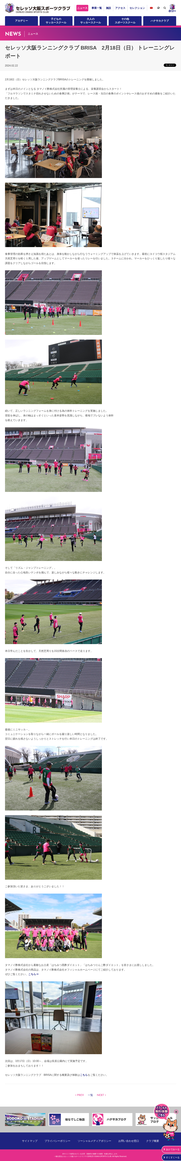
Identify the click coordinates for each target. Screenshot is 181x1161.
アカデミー (21, 20)
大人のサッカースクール (90, 21)
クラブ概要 (152, 1141)
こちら (84, 1075)
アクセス (120, 8)
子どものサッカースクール (56, 21)
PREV (80, 1095)
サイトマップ (29, 1141)
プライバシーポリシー (57, 1141)
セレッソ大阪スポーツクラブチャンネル (151, 8)
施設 (108, 8)
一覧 (90, 1095)
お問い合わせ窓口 (128, 1141)
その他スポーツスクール (125, 21)
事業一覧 (97, 8)
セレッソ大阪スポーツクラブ (38, 8)
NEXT (100, 1095)
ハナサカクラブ (160, 20)
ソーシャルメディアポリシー (94, 1141)
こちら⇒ (33, 974)
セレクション (137, 8)
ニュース (82, 8)
